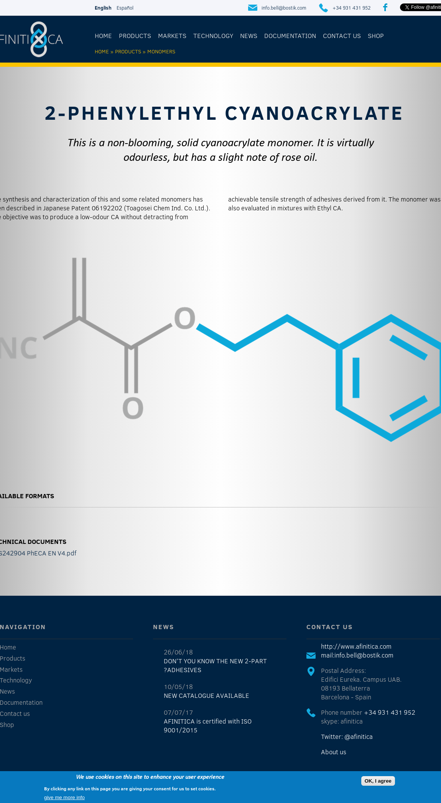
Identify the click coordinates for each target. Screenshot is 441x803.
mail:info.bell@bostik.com (357, 655)
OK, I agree (378, 781)
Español (125, 7)
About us (333, 751)
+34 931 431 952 (351, 7)
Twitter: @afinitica (347, 736)
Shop (376, 35)
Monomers (161, 51)
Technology (213, 35)
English (103, 7)
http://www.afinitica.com (356, 646)
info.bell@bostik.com (284, 7)
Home (103, 35)
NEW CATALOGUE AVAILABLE (206, 695)
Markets (172, 35)
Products (135, 35)
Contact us (342, 35)
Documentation (290, 35)
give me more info (64, 797)
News (248, 35)
